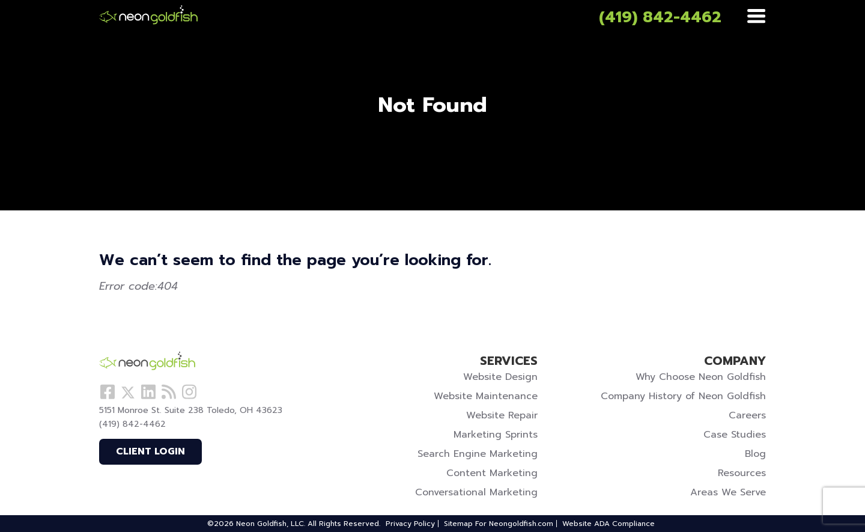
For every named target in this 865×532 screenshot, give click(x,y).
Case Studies (734, 434)
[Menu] (756, 16)
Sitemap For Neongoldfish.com (498, 523)
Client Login (150, 451)
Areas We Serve (728, 492)
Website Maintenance (486, 396)
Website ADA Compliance (608, 523)
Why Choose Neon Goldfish (701, 377)
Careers (747, 415)
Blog (755, 454)
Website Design (500, 377)
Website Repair (502, 415)
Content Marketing (492, 473)
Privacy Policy (410, 523)
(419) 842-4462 (660, 17)
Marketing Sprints (496, 434)
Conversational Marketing (476, 492)
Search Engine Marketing (477, 454)
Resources (742, 473)
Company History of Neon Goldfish (683, 396)
